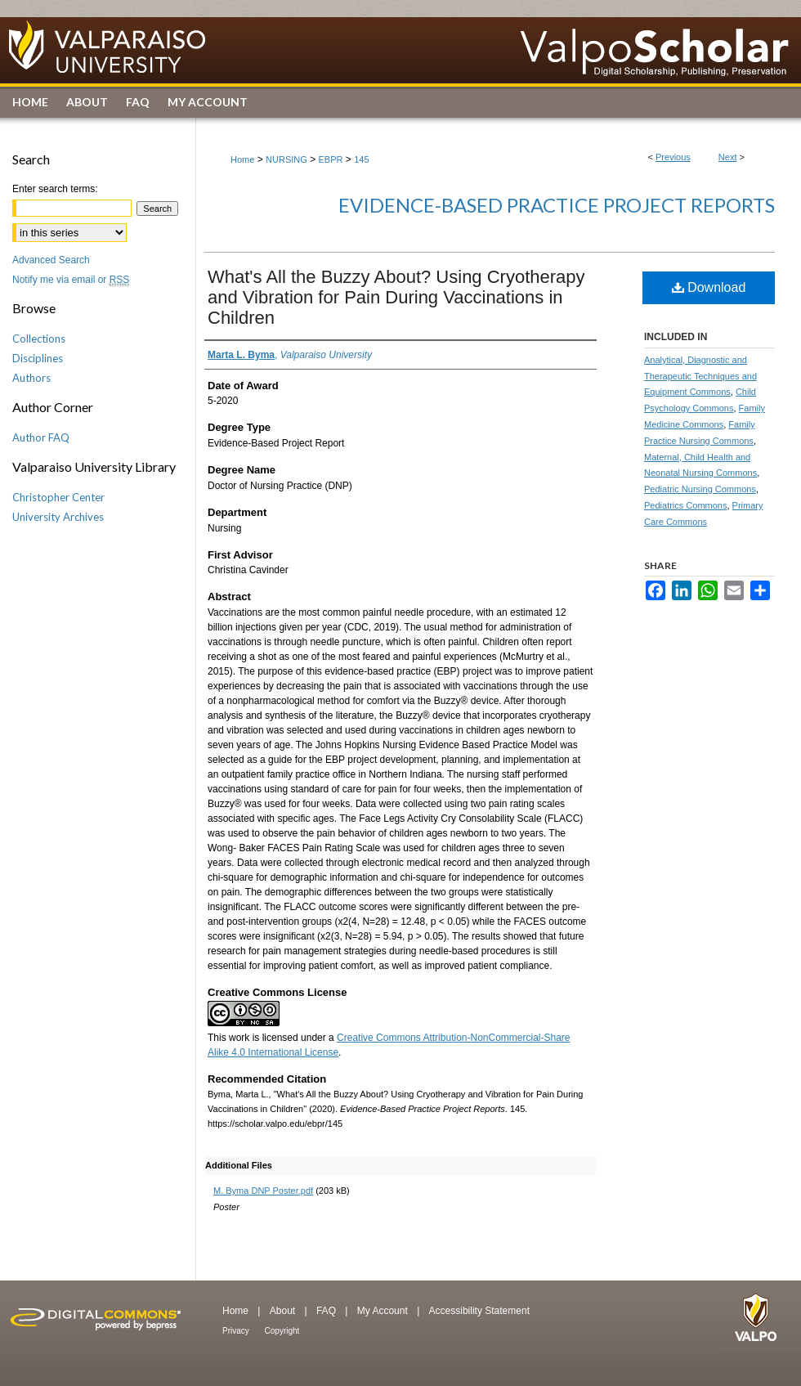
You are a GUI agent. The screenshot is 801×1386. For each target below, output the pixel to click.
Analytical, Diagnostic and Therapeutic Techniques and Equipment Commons (700, 376)
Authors (31, 377)
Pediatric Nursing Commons (700, 489)
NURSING (286, 159)
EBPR (330, 159)
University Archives (58, 516)
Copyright (282, 1330)
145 (361, 159)
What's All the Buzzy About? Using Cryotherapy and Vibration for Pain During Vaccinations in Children (396, 297)
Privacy (237, 1330)
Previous (673, 157)
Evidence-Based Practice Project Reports (556, 205)
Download (709, 287)
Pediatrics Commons (685, 505)
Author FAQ (40, 437)
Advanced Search (51, 260)
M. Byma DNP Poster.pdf (263, 1190)
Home (242, 159)
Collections (38, 338)
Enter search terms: (55, 189)
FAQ (327, 1310)
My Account (383, 1310)
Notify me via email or (70, 279)
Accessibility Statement (479, 1310)
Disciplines (37, 358)
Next (727, 157)
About (284, 1310)
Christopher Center (58, 497)
